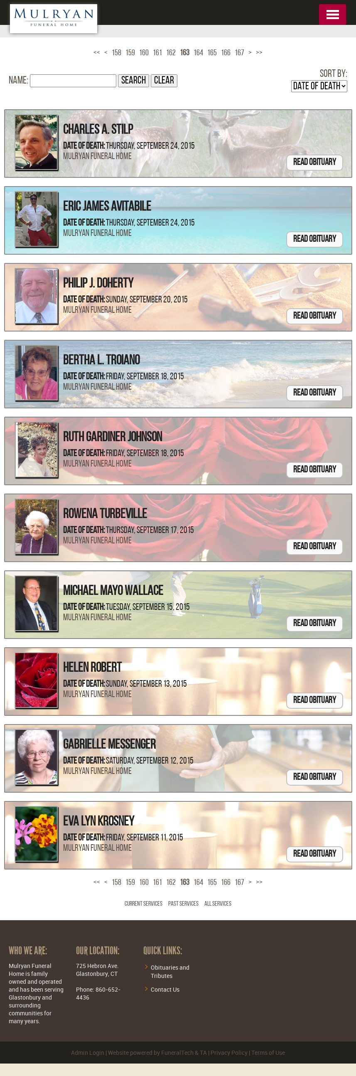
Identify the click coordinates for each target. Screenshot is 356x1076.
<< (96, 53)
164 (198, 53)
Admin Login (87, 1052)
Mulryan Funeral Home (97, 157)
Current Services (143, 904)
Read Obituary (314, 162)
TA (203, 1052)
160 (144, 53)
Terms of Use (268, 1052)
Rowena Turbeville (105, 514)
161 (157, 53)
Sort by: (333, 74)
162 (171, 53)
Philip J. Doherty (98, 284)
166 (226, 53)
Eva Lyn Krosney (98, 822)
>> (259, 53)
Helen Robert (92, 668)
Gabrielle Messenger (109, 745)
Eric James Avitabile (107, 207)
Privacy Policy (229, 1052)
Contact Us (165, 989)
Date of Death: (84, 146)
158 (116, 53)
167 (239, 53)
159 (130, 53)
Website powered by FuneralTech (151, 1052)
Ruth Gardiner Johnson (112, 438)
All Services (217, 904)
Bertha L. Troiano (101, 361)
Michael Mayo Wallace (113, 591)
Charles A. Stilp (98, 130)
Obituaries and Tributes (170, 971)
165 (212, 53)
